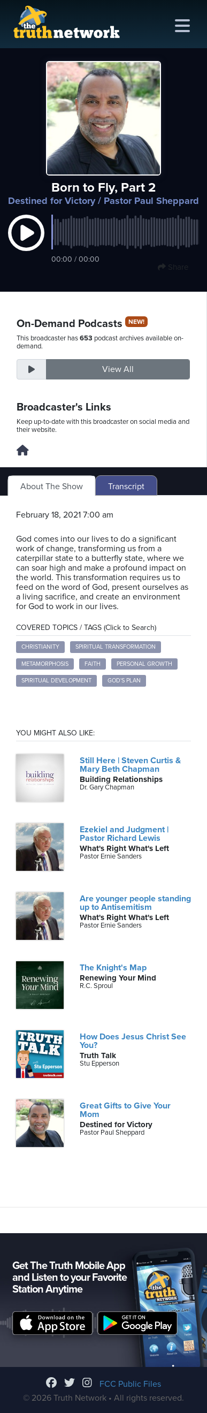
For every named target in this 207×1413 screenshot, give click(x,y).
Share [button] (173, 267)
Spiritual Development (56, 680)
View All (118, 369)
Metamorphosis (44, 663)
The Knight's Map (113, 967)
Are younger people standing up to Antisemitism (135, 903)
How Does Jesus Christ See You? (133, 1041)
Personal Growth (144, 663)
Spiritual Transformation (115, 646)
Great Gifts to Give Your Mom (125, 1110)
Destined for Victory (51, 201)
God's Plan (124, 680)
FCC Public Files (130, 1384)
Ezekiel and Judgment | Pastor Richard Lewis (124, 834)
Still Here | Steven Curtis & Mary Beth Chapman (130, 764)
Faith (93, 663)
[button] (26, 244)
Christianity (40, 646)
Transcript (126, 486)
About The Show (51, 486)
